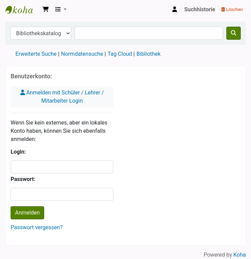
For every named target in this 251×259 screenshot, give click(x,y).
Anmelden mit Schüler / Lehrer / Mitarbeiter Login (62, 96)
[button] (45, 9)
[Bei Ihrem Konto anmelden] (174, 9)
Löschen (232, 9)
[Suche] (233, 33)
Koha (22, 9)
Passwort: (23, 179)
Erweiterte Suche (36, 54)
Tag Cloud (120, 54)
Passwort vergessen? (37, 227)
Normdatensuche (82, 54)
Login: (18, 151)
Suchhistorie (199, 9)
